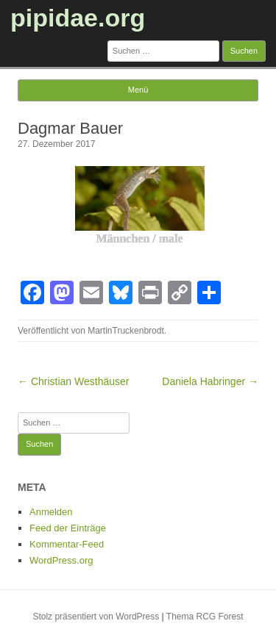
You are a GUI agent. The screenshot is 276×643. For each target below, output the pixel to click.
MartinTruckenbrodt (126, 331)
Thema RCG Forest (205, 616)
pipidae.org (77, 18)
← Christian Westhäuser (73, 381)
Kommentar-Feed (66, 544)
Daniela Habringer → (210, 381)
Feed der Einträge (67, 528)
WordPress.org (61, 560)
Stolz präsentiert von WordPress (95, 616)
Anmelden (51, 511)
